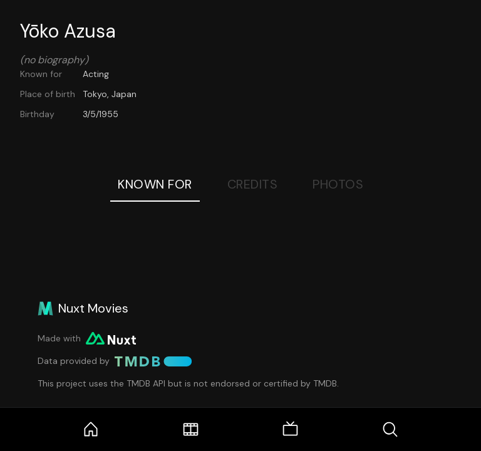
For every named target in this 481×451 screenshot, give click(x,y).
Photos (338, 184)
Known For (155, 184)
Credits (252, 184)
